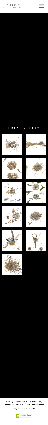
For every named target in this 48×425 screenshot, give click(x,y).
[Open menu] (41, 6)
